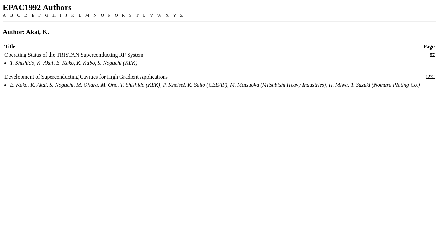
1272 (430, 76)
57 (432, 54)
